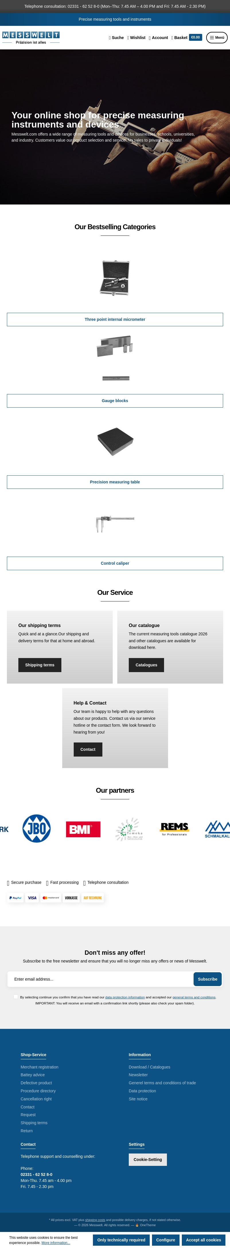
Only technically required (121, 1240)
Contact (88, 749)
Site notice (138, 1099)
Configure (165, 1240)
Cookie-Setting (148, 1159)
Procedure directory (38, 1091)
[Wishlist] (136, 37)
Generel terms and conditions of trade (162, 1083)
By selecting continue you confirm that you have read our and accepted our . (118, 997)
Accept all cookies (203, 1240)
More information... (56, 1243)
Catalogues (146, 665)
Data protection (142, 1091)
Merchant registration (40, 1067)
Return (27, 1131)
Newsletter (138, 1075)
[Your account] (158, 37)
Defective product (36, 1083)
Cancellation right (36, 1099)
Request (28, 1114)
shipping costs (95, 1220)
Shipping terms (39, 665)
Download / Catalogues (149, 1067)
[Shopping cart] (187, 37)
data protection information (125, 997)
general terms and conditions (194, 997)
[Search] (116, 37)
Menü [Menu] (217, 37)
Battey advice (33, 1075)
